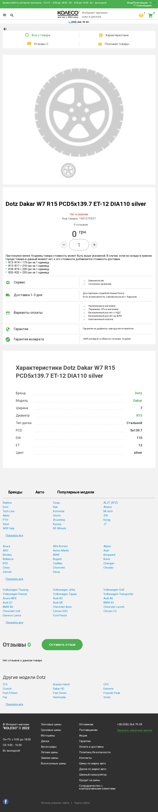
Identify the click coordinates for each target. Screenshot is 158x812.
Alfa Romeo (60, 546)
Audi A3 (58, 598)
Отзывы (41, 44)
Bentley (7, 554)
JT (105, 524)
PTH (5, 519)
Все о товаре (41, 35)
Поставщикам (88, 730)
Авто (39, 492)
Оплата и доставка (91, 746)
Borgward (109, 554)
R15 (139, 415)
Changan (108, 563)
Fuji (5, 697)
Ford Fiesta (60, 615)
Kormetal (58, 511)
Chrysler (108, 567)
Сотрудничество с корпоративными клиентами (97, 787)
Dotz (138, 393)
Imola (106, 697)
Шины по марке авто (92, 763)
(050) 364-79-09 (80, 22)
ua (154, 2)
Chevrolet (59, 567)
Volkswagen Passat (15, 594)
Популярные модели (75, 492)
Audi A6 (108, 598)
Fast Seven (60, 693)
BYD (5, 563)
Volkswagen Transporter (118, 594)
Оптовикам (86, 724)
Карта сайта (82, 803)
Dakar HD (58, 688)
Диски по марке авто (92, 769)
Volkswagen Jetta (64, 589)
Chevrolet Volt (11, 611)
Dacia (56, 572)
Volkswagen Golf (113, 589)
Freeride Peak (111, 693)
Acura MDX (9, 598)
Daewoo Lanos (12, 615)
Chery (6, 567)
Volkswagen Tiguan (65, 594)
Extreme (108, 688)
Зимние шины (49, 758)
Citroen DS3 (60, 611)
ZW (105, 515)
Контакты (85, 758)
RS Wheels (59, 528)
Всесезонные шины (53, 763)
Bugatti (57, 559)
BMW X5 (108, 602)
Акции (83, 735)
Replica (7, 502)
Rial (55, 507)
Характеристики (117, 35)
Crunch (7, 688)
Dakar (137, 400)
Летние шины (49, 752)
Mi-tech (108, 511)
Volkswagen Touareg (15, 589)
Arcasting (59, 519)
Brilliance (8, 559)
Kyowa (57, 524)
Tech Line (9, 511)
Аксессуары (49, 746)
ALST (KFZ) (110, 502)
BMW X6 (8, 607)
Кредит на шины (89, 780)
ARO (5, 550)
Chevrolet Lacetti (113, 607)
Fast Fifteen (10, 693)
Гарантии (85, 741)
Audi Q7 (7, 602)
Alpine (107, 546)
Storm (57, 515)
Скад (56, 502)
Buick (106, 559)
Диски (45, 741)
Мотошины (48, 735)
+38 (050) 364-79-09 (129, 724)
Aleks (6, 515)
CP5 (105, 684)
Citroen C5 (109, 611)
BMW (56, 554)
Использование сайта (55, 803)
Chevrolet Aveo (62, 607)
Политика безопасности (95, 752)
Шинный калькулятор (93, 774)
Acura (6, 546)
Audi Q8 (58, 602)
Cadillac (58, 563)
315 (5, 684)
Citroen (7, 572)
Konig (106, 519)
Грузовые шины (51, 730)
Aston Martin (61, 550)
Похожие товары (117, 44)
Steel (6, 524)
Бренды (15, 492)
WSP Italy (8, 528)
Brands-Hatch (61, 684)
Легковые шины (51, 724)
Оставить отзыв (62, 644)
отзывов (81, 224)
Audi (106, 550)
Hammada (59, 697)
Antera (107, 507)
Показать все (14, 535)
